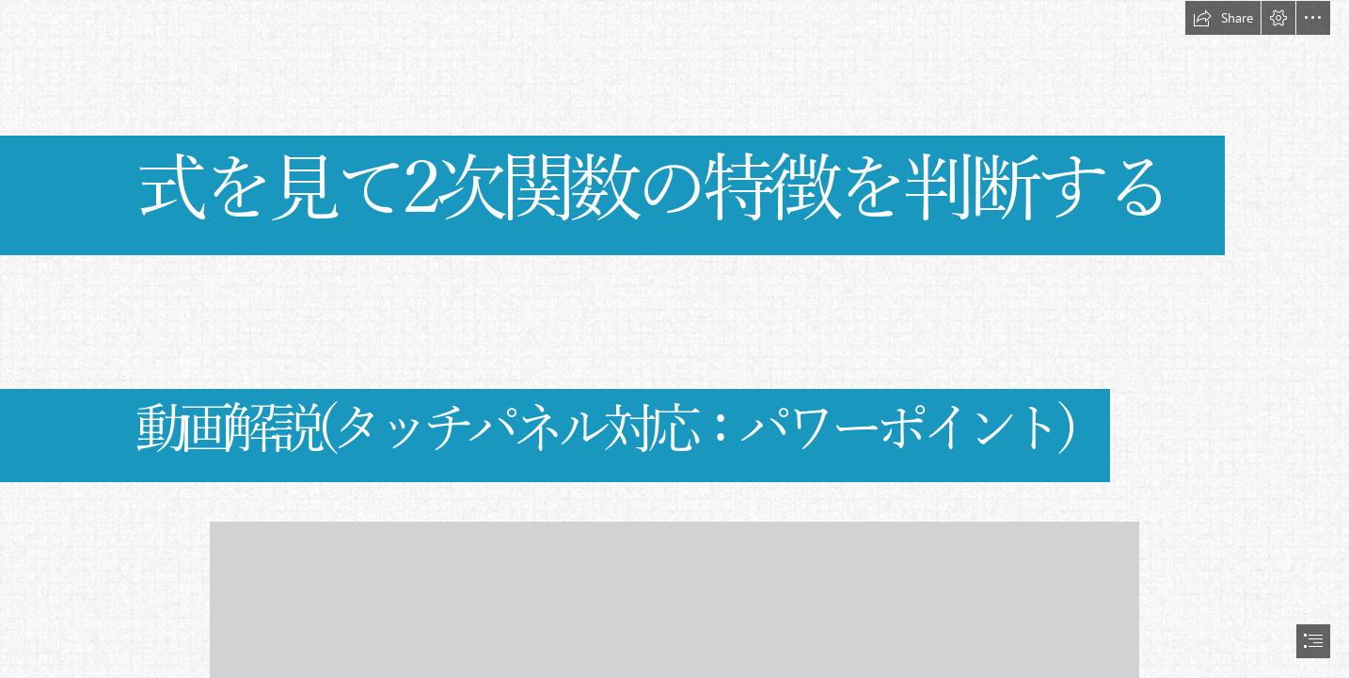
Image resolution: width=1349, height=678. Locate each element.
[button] (1223, 18)
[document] (674, 339)
